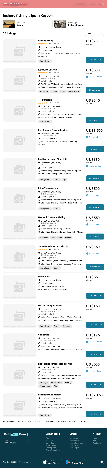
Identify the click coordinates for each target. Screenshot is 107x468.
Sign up (96, 441)
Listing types (74, 448)
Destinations (74, 438)
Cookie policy (51, 448)
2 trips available (95, 178)
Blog (47, 438)
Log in (95, 438)
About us (49, 441)
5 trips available (95, 90)
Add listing (97, 443)
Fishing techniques (77, 443)
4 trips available (95, 120)
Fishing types (74, 445)
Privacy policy (51, 445)
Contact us (50, 443)
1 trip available (95, 60)
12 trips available (95, 325)
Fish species (74, 441)
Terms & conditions (53, 450)
